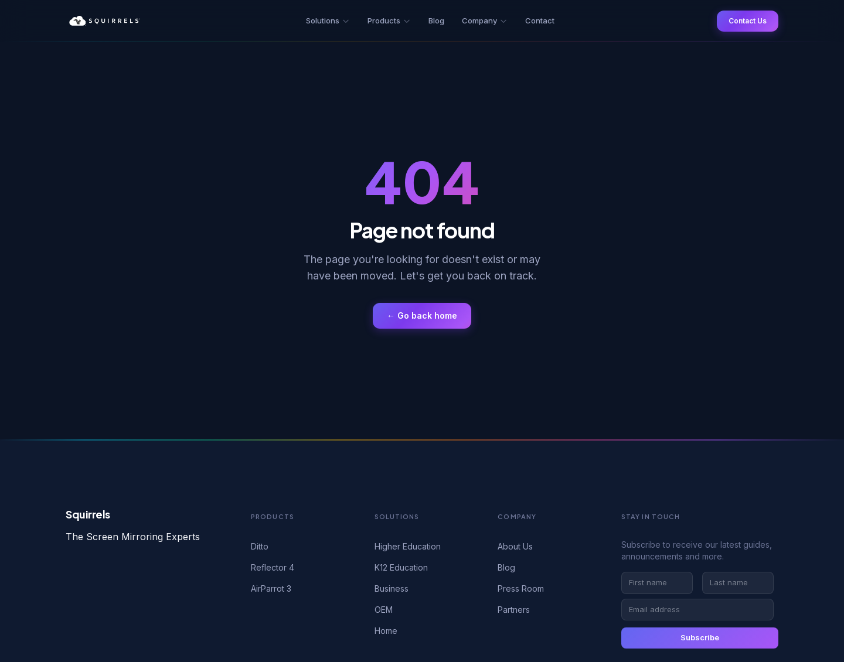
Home (386, 631)
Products (389, 20)
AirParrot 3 (271, 588)
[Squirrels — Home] (104, 21)
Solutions (328, 20)
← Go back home (422, 315)
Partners (514, 610)
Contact (539, 20)
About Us (515, 546)
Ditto (259, 546)
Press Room (521, 588)
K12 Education (401, 567)
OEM (384, 610)
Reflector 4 (272, 567)
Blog (436, 20)
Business (392, 588)
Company (485, 20)
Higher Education (408, 546)
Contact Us (748, 20)
